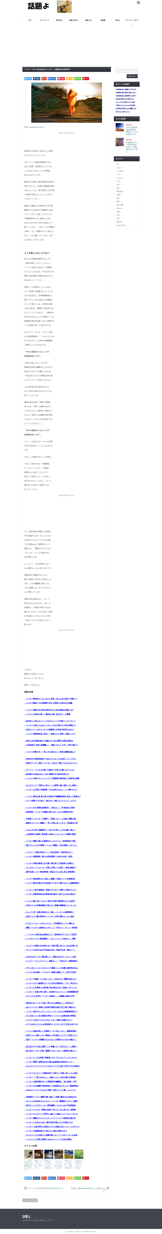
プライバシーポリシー (132, 21)
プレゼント (120, 177)
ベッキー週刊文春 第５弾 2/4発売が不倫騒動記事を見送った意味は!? (28, 1165)
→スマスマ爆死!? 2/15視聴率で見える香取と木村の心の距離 (48, 703)
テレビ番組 (120, 171)
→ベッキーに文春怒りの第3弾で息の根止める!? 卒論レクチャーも (50, 987)
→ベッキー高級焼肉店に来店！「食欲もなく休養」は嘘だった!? (50, 734)
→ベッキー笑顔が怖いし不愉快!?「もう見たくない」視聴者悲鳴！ (50, 1031)
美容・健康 (120, 204)
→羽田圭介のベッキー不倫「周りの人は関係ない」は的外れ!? (49, 1003)
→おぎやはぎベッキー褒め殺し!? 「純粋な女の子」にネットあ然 (50, 957)
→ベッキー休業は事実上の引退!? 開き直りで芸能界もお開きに (49, 863)
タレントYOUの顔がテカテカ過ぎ (125, 102)
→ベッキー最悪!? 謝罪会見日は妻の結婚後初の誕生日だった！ (49, 1062)
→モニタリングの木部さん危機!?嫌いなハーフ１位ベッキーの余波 (50, 1135)
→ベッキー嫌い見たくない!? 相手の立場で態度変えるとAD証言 (49, 901)
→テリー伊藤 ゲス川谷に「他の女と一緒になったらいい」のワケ (50, 801)
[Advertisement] (81, 47)
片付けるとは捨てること (123, 111)
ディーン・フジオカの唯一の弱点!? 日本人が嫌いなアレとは (45, 1188)
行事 (118, 215)
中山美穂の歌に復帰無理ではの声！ (126, 95)
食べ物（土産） (121, 225)
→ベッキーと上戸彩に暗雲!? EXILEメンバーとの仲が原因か (48, 1139)
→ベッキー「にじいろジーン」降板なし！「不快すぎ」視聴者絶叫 (50, 961)
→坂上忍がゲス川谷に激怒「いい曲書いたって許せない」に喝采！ (50, 1046)
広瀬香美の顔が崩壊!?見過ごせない (126, 92)
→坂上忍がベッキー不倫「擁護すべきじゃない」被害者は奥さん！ (50, 1051)
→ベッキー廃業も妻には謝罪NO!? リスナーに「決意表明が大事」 (50, 841)
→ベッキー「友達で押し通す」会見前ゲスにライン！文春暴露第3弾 (51, 992)
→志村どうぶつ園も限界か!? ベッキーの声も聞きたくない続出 (49, 916)
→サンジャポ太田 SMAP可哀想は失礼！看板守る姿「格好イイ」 (50, 950)
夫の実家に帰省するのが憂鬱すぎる (126, 108)
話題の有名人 (73, 20)
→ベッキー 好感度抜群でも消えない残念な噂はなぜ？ (45, 1131)
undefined (32, 127)
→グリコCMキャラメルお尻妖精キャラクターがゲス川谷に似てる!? (51, 1024)
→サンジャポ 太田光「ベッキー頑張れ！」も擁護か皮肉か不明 (49, 996)
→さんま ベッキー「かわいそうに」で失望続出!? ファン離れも (49, 923)
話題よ (26, 1216)
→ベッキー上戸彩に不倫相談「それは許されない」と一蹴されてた (50, 790)
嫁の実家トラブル (92, 26)
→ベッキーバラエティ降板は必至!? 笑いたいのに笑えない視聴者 (50, 1110)
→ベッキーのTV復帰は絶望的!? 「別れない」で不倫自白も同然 (49, 808)
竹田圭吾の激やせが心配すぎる (125, 99)
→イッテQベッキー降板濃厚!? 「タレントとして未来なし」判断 (50, 939)
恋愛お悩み (120, 191)
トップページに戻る (30, 1200)
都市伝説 (59, 20)
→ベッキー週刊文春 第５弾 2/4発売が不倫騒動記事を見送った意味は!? (52, 796)
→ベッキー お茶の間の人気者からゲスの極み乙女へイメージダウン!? (52, 1127)
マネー (119, 181)
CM (118, 164)
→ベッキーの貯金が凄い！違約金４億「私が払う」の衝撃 (47, 714)
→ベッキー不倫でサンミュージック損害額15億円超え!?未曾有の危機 (51, 778)
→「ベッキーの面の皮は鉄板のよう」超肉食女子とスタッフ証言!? (50, 934)
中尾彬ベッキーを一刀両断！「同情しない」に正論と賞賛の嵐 (68, 1164)
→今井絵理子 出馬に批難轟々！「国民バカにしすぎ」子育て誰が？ (51, 745)
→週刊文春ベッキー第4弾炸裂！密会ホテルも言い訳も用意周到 (49, 872)
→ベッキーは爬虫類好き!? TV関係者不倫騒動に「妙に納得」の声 (50, 1082)
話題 (118, 218)
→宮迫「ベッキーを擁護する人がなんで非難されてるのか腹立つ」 (50, 1040)
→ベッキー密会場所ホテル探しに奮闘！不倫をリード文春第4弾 (49, 879)
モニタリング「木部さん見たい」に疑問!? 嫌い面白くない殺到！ (58, 1164)
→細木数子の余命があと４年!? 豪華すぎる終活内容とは (46, 774)
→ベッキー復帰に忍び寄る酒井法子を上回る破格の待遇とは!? (49, 710)
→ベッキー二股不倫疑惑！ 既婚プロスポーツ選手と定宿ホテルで (50, 890)
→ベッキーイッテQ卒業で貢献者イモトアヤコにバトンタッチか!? (50, 1058)
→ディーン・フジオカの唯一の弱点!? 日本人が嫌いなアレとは (49, 770)
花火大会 (119, 208)
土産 (118, 184)
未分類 (119, 194)
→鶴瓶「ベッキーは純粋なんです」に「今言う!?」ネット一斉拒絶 (50, 928)
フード (119, 174)
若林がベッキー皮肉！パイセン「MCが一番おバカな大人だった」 (38, 1164)
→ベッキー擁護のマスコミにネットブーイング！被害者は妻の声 (50, 1118)
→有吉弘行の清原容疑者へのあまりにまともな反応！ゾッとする (50, 759)
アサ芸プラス (35, 685)
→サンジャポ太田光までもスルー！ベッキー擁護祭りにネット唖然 (50, 1101)
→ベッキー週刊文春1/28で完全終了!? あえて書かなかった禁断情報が (52, 883)
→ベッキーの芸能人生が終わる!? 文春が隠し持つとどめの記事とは (51, 946)
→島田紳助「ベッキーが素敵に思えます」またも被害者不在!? (49, 812)
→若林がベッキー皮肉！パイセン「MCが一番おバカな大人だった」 (51, 763)
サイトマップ (44, 20)
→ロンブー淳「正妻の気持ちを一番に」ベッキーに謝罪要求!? (49, 912)
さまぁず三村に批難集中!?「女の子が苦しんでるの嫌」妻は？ (78, 1164)
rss (138, 2)
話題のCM (88, 20)
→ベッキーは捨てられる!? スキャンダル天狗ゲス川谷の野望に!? (50, 725)
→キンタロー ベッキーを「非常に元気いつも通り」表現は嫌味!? (50, 868)
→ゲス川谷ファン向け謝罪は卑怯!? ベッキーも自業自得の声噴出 (50, 1016)
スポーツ (119, 167)
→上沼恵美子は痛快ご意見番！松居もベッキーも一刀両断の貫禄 (50, 834)
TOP (29, 20)
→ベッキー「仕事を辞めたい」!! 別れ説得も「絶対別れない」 (49, 852)
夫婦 (118, 188)
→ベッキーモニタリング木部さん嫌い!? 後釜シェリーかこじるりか (51, 1114)
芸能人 (119, 211)
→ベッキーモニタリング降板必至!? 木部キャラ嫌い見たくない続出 (51, 1073)
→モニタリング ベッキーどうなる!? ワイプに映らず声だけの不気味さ (52, 1066)
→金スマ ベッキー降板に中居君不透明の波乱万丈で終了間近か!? (50, 1007)
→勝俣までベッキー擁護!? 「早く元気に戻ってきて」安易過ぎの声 (51, 823)
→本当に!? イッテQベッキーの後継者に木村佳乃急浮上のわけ (49, 729)
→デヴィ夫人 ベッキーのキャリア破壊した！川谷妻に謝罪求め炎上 (51, 968)
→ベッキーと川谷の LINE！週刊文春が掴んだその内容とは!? (48, 1122)
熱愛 (118, 201)
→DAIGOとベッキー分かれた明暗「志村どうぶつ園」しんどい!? (50, 1090)
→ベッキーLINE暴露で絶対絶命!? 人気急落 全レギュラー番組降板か (51, 1086)
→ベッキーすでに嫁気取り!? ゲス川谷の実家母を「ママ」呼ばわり (51, 983)
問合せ (117, 20)
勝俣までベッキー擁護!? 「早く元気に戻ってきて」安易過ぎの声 (48, 1164)
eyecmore (41, 127)
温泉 (118, 198)
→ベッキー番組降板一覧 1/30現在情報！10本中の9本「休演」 (49, 856)
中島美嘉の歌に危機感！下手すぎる (126, 89)
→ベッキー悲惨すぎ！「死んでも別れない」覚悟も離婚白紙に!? (50, 752)
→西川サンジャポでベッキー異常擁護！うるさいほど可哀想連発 (50, 1105)
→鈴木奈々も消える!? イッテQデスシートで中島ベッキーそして (50, 721)
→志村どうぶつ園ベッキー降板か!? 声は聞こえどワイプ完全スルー (51, 1035)
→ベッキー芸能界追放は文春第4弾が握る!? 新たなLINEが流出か (50, 894)
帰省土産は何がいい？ (114, 26)
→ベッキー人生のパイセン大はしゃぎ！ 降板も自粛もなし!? (48, 1020)
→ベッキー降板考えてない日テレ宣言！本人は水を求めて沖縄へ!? (50, 699)
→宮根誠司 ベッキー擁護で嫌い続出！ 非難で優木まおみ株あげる (50, 1097)
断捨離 (103, 20)
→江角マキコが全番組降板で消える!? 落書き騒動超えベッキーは (50, 905)
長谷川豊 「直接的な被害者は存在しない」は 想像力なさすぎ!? (88, 1189)
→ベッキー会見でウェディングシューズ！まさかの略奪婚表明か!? (50, 1011)
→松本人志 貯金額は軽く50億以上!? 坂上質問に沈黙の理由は (48, 741)
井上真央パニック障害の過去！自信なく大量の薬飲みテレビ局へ (132, 146)
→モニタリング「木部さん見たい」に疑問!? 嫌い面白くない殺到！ (51, 785)
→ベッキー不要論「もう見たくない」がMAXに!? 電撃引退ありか (50, 979)
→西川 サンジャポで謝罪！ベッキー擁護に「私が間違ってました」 (51, 845)
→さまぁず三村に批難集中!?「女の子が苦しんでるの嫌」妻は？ (50, 830)
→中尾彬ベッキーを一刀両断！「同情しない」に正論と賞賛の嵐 (50, 819)
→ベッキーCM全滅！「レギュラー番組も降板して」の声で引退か (50, 972)
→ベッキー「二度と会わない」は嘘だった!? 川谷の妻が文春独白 (50, 1077)
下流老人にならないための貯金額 (125, 105)
